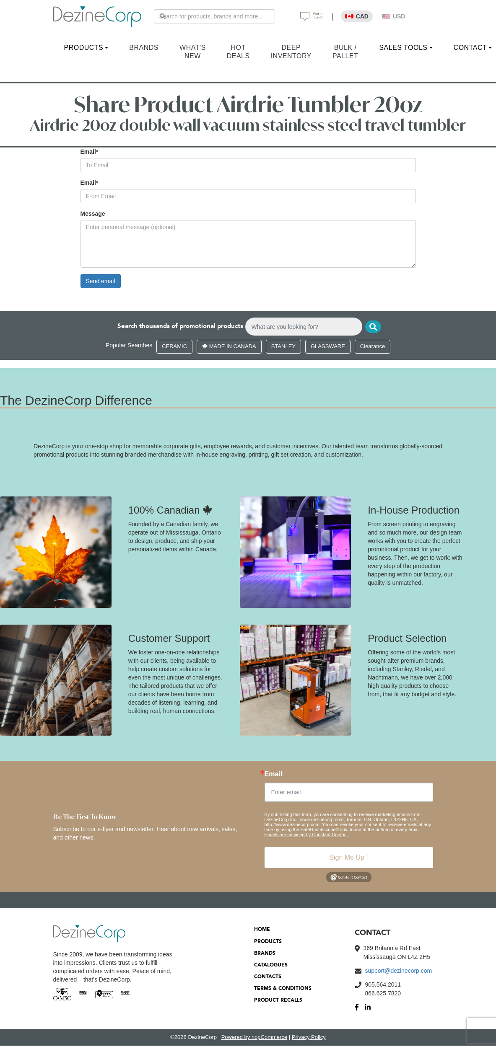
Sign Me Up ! (348, 857)
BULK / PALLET (345, 51)
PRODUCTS (268, 941)
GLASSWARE (328, 347)
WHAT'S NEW (192, 51)
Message (93, 213)
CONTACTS (267, 977)
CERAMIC (174, 347)
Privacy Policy (309, 1037)
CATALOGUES (271, 965)
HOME (262, 930)
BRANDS (143, 47)
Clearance (372, 347)
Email (88, 151)
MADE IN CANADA (229, 347)
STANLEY (283, 347)
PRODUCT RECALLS (278, 1000)
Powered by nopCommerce (254, 1037)
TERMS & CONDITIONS (283, 989)
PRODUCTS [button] (84, 47)
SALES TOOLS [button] (403, 47)
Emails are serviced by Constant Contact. (307, 834)
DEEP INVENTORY (291, 51)
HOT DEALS (238, 51)
